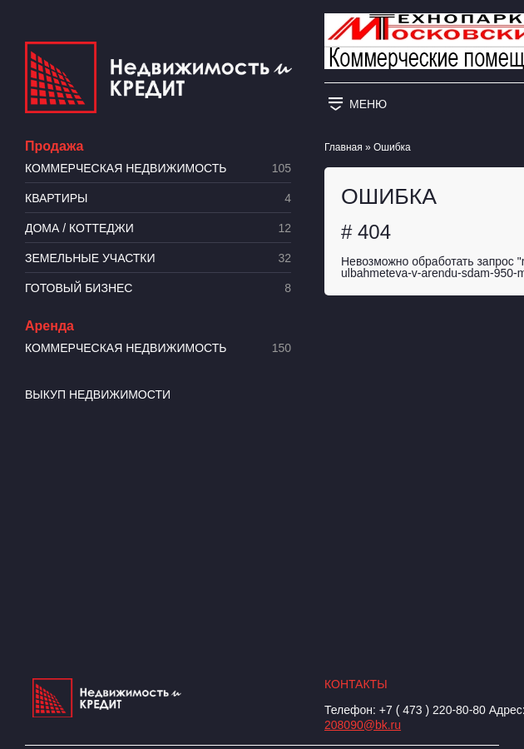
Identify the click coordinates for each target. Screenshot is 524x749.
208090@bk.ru (362, 725)
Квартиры (158, 198)
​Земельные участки (158, 258)
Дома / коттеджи (158, 228)
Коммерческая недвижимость (158, 168)
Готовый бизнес (158, 288)
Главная (343, 147)
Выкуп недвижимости (98, 394)
